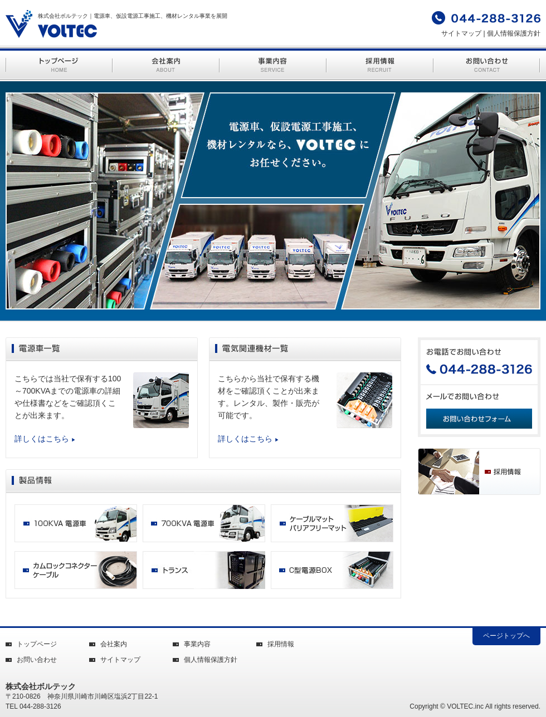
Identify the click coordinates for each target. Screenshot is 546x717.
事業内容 (197, 644)
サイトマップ (461, 33)
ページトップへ (506, 636)
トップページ (37, 644)
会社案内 (113, 644)
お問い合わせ (37, 660)
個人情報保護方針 (513, 33)
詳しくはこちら (45, 438)
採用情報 (280, 644)
